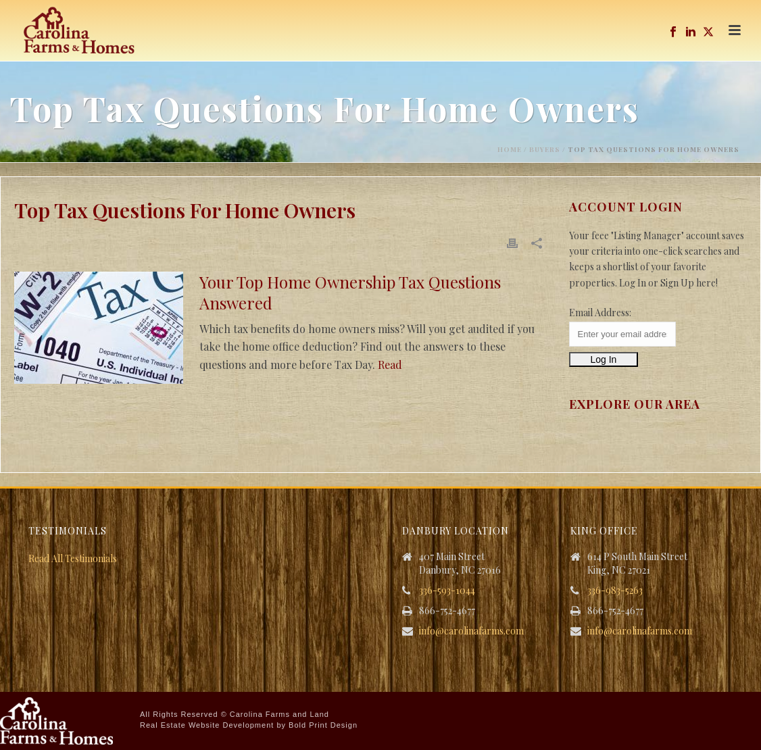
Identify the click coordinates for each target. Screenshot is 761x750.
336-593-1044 (447, 590)
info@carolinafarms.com (471, 631)
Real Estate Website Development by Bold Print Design (249, 725)
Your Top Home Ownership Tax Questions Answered (350, 292)
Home (509, 149)
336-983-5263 (615, 590)
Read (390, 364)
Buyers (544, 149)
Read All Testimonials (72, 558)
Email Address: (600, 312)
